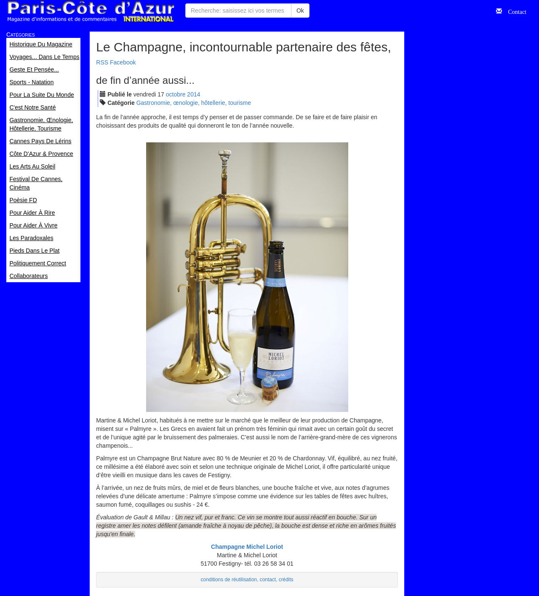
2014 (193, 94)
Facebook (123, 62)
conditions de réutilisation (229, 580)
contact (268, 580)
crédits (286, 580)
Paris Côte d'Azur (90, 11)
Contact (514, 11)
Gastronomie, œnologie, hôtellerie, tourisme (193, 102)
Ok (300, 10)
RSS (102, 62)
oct (176, 94)
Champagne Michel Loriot (247, 546)
